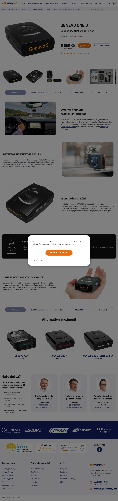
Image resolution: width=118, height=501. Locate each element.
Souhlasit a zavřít (59, 253)
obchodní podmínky (69, 244)
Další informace (37, 260)
